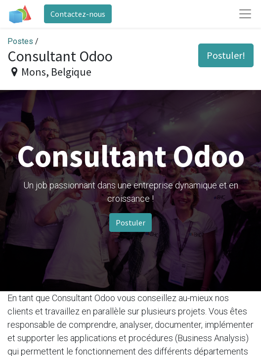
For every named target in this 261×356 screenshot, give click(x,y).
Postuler (130, 222)
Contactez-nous (77, 14)
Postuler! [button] (226, 55)
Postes (20, 41)
